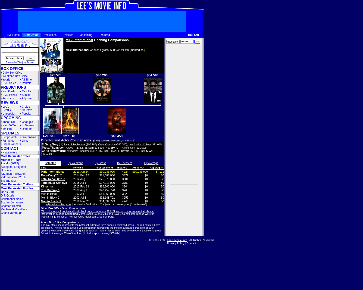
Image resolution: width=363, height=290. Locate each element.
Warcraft (149, 213)
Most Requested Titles (15, 156)
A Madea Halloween (13, 173)
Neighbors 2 (92, 216)
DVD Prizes (10, 95)
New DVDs (9, 125)
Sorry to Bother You (99, 147)
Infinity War (147, 151)
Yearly (6, 79)
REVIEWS (9, 103)
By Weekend (75, 163)
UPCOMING (11, 118)
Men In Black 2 (50, 197)
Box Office (31, 35)
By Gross (100, 163)
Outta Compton (107, 144)
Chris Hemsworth (53, 151)
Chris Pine (7, 192)
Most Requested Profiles (17, 188)
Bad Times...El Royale (116, 151)
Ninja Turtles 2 (58, 216)
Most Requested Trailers (17, 184)
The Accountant (133, 211)
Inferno (119, 211)
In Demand (28, 125)
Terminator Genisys (54, 182)
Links (25, 140)
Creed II (70, 147)
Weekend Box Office (15, 76)
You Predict (10, 91)
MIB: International (79, 40)
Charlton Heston (11, 206)
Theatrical (9, 122)
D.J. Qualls (7, 195)
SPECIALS (10, 133)
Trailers (7, 129)
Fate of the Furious (74, 144)
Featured (104, 35)
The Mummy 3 (50, 190)
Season (26, 95)
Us (76, 211)
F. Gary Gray (50, 144)
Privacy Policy (175, 243)
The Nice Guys (75, 216)
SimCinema (29, 137)
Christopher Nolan (12, 199)
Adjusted (137, 167)
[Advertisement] (184, 114)
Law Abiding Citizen (139, 144)
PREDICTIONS (13, 87)
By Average (151, 163)
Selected (50, 163)
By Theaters (124, 163)
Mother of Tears (11, 160)
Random (27, 129)
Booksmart (68, 211)
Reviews (68, 35)
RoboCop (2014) (51, 175)
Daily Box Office (12, 72)
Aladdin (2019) (10, 163)
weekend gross (87, 50)
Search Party (106, 216)
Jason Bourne (94, 213)
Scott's (7, 110)
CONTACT (10, 148)
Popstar (45, 216)
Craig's (26, 106)
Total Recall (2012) (53, 179)
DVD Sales (9, 83)
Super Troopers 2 (96, 211)
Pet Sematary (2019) (13, 177)
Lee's (6, 106)
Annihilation (128, 147)
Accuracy (8, 98)
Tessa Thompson (53, 147)
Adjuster (27, 98)
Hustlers (6, 170)
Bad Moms (79, 213)
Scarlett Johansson (12, 202)
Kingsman (47, 186)
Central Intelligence (133, 213)
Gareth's (27, 110)
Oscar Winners (12, 144)
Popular (26, 113)
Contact (191, 243)
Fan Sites (8, 140)
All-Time (27, 79)
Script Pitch (10, 137)
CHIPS (111, 211)
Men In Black (49, 194)
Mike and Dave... (112, 213)
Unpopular (9, 113)
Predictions (49, 35)
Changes (27, 122)
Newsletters (10, 152)
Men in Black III (51, 201)
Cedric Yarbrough (11, 213)
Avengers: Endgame (13, 166)
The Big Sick (8, 180)
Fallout (82, 211)
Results (26, 91)
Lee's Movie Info (177, 240)
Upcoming (86, 35)
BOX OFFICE (12, 69)
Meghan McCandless (14, 209)
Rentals (26, 83)
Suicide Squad (64, 213)
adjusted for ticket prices (58, 204)
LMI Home (13, 35)
